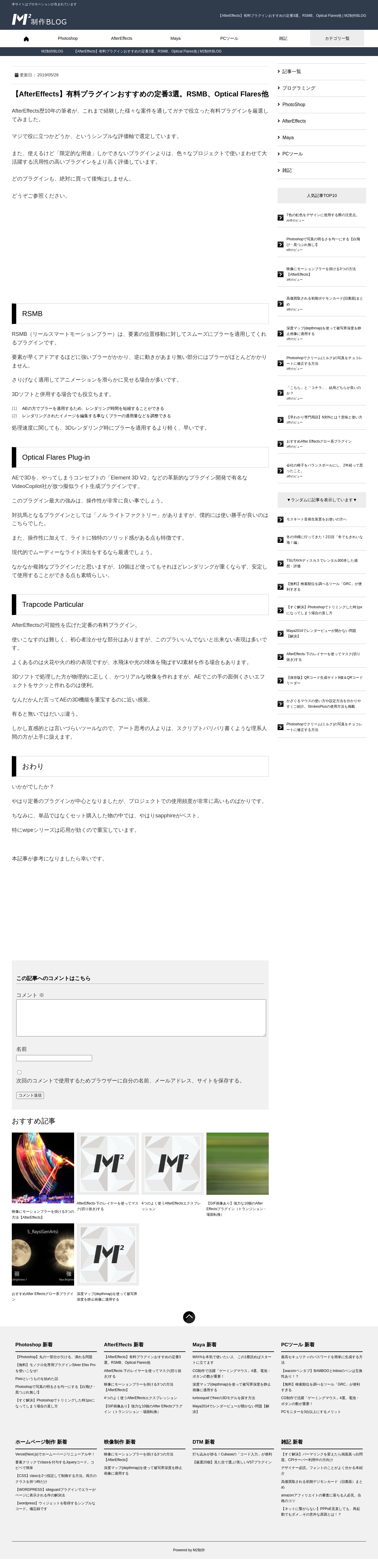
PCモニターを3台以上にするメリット (311, 1419)
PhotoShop (291, 104)
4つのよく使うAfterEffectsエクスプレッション (172, 1179)
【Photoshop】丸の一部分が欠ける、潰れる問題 (53, 1364)
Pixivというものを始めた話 (36, 1386)
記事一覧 (289, 71)
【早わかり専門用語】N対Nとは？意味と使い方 (324, 417)
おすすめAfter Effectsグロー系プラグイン (43, 1269)
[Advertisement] (140, 247)
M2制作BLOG (52, 51)
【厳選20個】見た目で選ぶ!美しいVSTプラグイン (232, 1469)
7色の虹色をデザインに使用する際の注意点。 (322, 215)
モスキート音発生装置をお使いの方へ (316, 519)
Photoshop (68, 38)
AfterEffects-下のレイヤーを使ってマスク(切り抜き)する (108, 1179)
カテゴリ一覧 (337, 38)
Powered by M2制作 (189, 1557)
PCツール (229, 38)
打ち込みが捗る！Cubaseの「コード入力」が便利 (232, 1461)
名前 (21, 1056)
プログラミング (296, 88)
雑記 (283, 38)
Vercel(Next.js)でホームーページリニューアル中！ (55, 1461)
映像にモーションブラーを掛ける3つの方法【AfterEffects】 (43, 1183)
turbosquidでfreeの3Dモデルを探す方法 (224, 1405)
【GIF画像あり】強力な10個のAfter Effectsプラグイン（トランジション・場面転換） (237, 1182)
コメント (30, 995)
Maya (175, 38)
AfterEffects (121, 38)
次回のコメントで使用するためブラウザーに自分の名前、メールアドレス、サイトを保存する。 (130, 1088)
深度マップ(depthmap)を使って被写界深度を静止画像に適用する (108, 1269)
